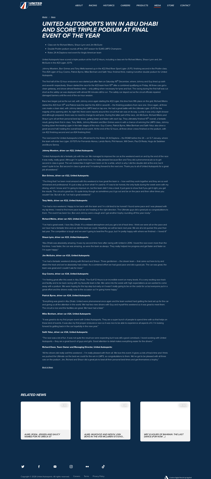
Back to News (48, 367)
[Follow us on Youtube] (55, 467)
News (53, 17)
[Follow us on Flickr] (87, 467)
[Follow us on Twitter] (23, 467)
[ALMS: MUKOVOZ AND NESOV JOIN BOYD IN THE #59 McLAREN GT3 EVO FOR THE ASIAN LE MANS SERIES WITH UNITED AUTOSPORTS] (106, 421)
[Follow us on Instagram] (71, 467)
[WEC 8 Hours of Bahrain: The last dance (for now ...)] (165, 421)
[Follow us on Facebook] (39, 467)
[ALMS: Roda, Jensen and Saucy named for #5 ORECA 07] (46, 421)
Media (45, 17)
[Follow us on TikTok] (103, 467)
